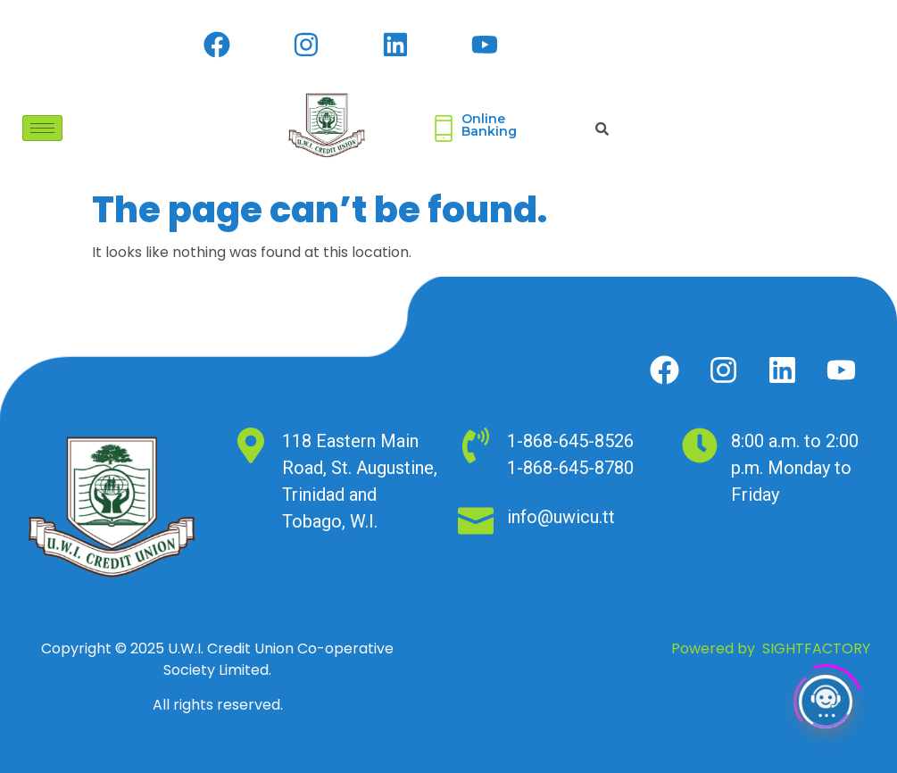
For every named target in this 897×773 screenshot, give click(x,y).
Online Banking (489, 125)
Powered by (770, 649)
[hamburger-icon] (42, 128)
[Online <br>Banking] (443, 128)
